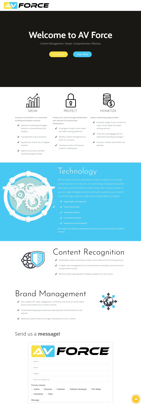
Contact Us (58, 54)
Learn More (82, 54)
